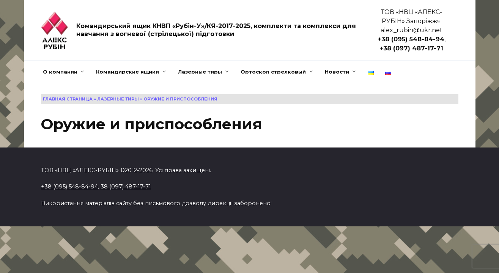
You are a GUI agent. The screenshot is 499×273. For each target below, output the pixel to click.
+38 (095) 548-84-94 (411, 39)
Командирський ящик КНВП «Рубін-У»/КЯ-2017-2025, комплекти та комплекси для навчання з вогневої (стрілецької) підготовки (216, 30)
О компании (60, 72)
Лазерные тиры (200, 72)
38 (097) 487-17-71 (126, 186)
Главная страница (68, 99)
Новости (337, 72)
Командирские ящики (127, 72)
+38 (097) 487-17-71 (411, 48)
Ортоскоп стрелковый (273, 72)
